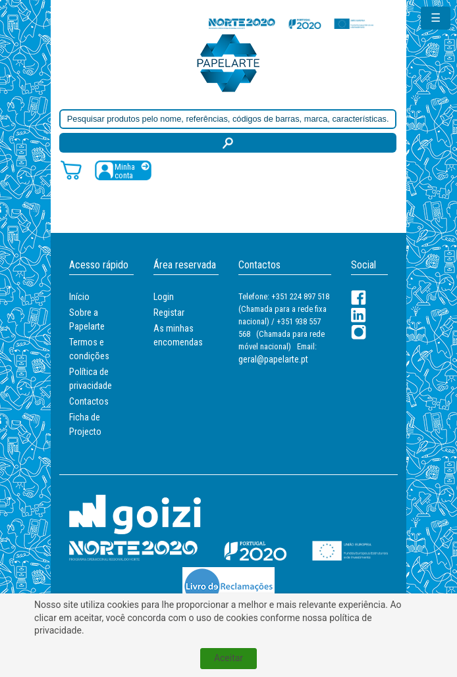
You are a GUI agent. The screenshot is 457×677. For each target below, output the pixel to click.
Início (79, 296)
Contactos (89, 401)
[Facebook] (358, 297)
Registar (168, 312)
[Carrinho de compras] (71, 169)
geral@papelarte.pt (273, 359)
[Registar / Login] (123, 170)
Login (163, 296)
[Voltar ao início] (228, 62)
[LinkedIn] (358, 314)
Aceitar (228, 658)
